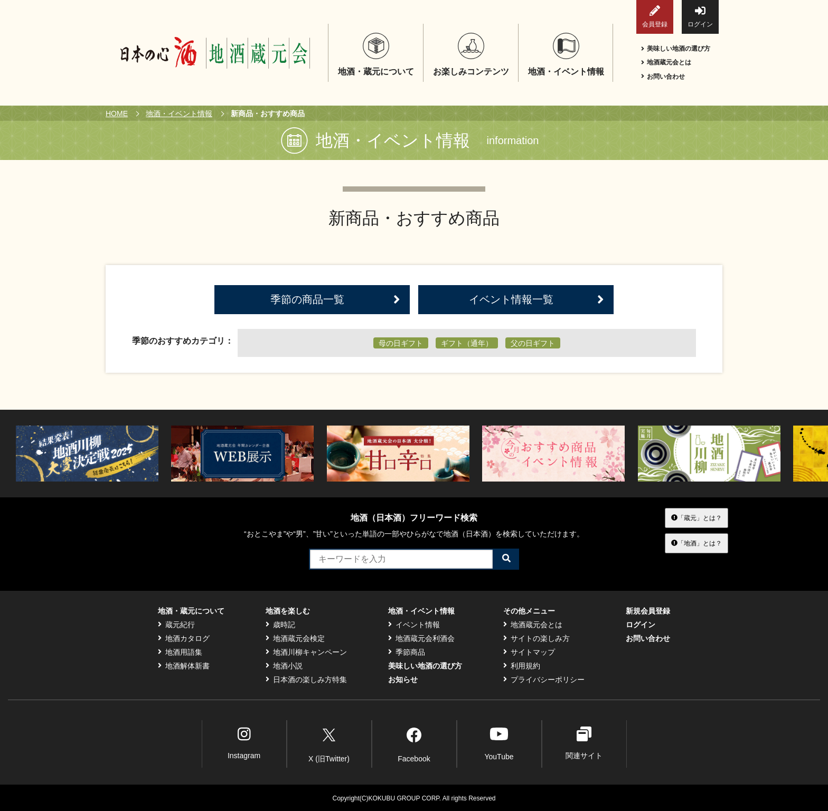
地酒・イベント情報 (179, 113)
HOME (117, 113)
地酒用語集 (180, 652)
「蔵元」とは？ (696, 517)
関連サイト (584, 743)
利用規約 (521, 666)
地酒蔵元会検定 (295, 638)
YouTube (498, 743)
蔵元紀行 (176, 624)
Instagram (244, 743)
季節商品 (406, 652)
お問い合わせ (663, 76)
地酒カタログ (184, 638)
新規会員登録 (648, 611)
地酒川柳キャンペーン (306, 652)
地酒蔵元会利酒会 (421, 638)
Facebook (414, 743)
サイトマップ (529, 652)
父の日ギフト (533, 343)
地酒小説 (284, 666)
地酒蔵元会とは (666, 62)
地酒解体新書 (184, 666)
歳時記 (280, 624)
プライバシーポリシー (544, 679)
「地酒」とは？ (696, 543)
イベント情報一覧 (536, 299)
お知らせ (403, 679)
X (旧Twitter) (329, 743)
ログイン (700, 16)
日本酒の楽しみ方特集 (306, 679)
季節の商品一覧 (335, 299)
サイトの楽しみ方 (536, 638)
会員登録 (654, 16)
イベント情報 (414, 624)
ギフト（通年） (467, 343)
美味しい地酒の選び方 (675, 48)
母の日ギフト (401, 343)
